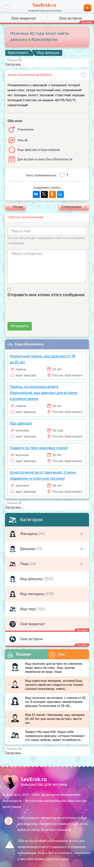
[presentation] (46, 312)
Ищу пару (28, 609)
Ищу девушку (31, 579)
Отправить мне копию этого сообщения (46, 294)
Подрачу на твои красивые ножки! (39, 448)
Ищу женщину (32, 594)
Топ (57, 654)
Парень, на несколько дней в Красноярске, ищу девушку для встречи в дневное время (43, 393)
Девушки (28, 549)
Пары (25, 564)
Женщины (29, 534)
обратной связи (57, 859)
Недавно (19, 654)
